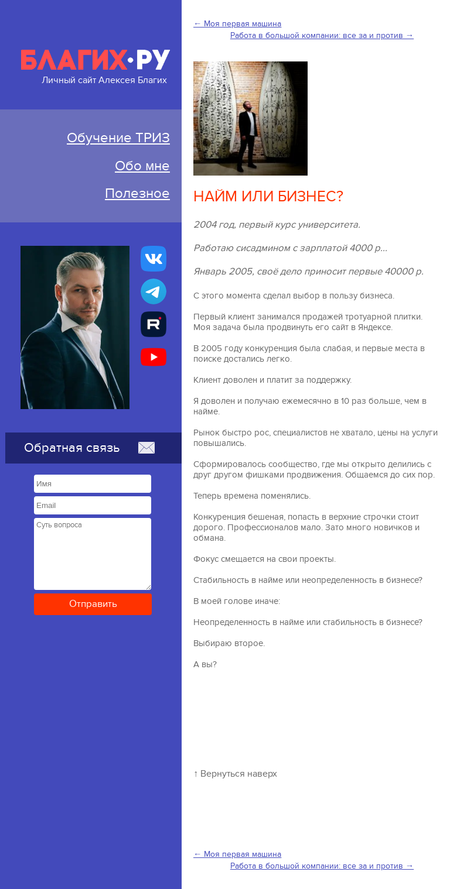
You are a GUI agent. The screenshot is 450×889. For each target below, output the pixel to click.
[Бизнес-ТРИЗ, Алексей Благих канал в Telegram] (153, 291)
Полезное (137, 193)
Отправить (93, 604)
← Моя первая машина (237, 24)
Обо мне (142, 165)
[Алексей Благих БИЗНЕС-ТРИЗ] (153, 324)
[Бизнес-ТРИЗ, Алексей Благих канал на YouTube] (153, 357)
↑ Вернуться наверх (235, 774)
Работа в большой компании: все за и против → (322, 35)
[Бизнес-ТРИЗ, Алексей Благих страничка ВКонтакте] (153, 259)
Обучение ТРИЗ (118, 137)
